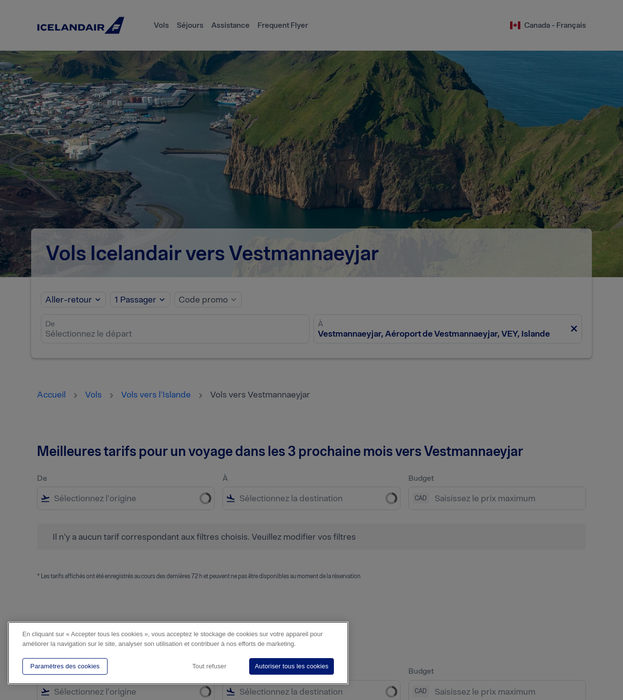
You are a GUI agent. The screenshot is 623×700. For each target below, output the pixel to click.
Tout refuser (209, 666)
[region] (178, 653)
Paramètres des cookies (64, 666)
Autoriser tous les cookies (292, 666)
